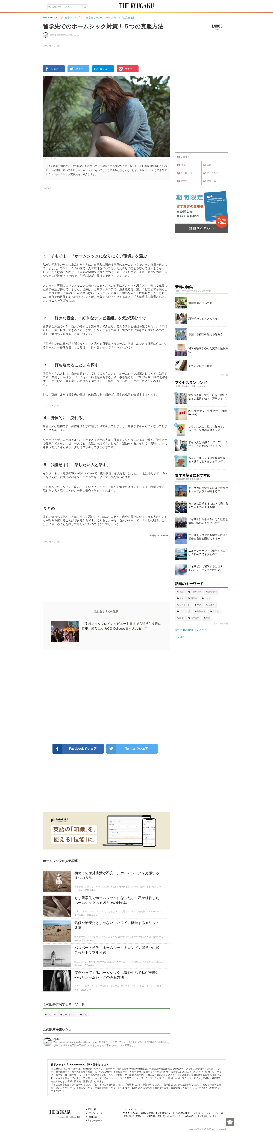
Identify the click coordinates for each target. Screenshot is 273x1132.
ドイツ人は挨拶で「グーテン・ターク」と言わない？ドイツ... (208, 444)
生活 (198, 605)
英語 (180, 592)
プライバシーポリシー (98, 1113)
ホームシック (67, 1014)
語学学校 (211, 592)
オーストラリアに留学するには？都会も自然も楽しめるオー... (208, 536)
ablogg (74, 1117)
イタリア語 (194, 592)
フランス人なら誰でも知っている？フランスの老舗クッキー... (206, 428)
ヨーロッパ (184, 173)
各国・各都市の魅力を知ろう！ (206, 334)
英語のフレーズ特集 (200, 365)
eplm (57, 1039)
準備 (180, 618)
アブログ (179, 636)
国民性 (192, 598)
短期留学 (200, 611)
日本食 (214, 611)
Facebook (92, 1117)
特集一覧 (224, 375)
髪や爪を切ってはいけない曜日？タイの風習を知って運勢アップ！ (208, 397)
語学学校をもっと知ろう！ (204, 318)
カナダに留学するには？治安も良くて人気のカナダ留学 (208, 505)
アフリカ (209, 181)
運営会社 (92, 1109)
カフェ (206, 598)
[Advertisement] (106, 697)
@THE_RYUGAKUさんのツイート (193, 630)
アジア (182, 181)
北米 (181, 165)
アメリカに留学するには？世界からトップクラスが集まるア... (208, 489)
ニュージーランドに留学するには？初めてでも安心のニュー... (206, 552)
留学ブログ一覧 (95, 1120)
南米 (207, 165)
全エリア (183, 157)
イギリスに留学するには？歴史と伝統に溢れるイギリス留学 (208, 521)
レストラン (183, 605)
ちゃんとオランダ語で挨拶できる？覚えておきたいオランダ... (206, 459)
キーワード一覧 (220, 623)
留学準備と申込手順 (200, 302)
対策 (83, 1014)
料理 (207, 618)
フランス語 (183, 611)
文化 (180, 598)
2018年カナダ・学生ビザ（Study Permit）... (208, 412)
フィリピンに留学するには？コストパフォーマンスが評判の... (208, 568)
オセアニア (210, 173)
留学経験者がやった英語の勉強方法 (208, 350)
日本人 (210, 605)
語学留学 (193, 618)
